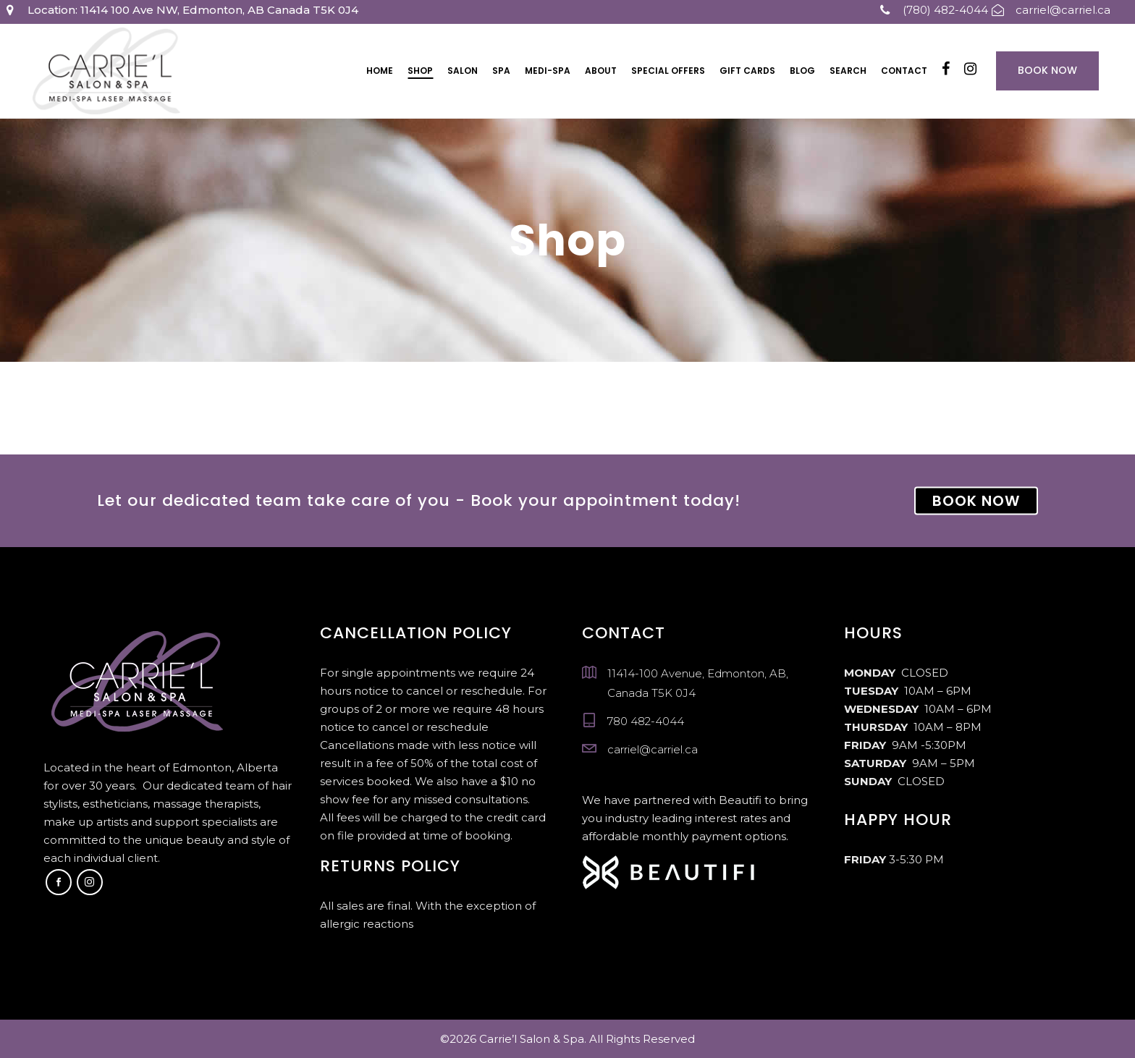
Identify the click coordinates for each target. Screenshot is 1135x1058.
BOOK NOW (976, 501)
